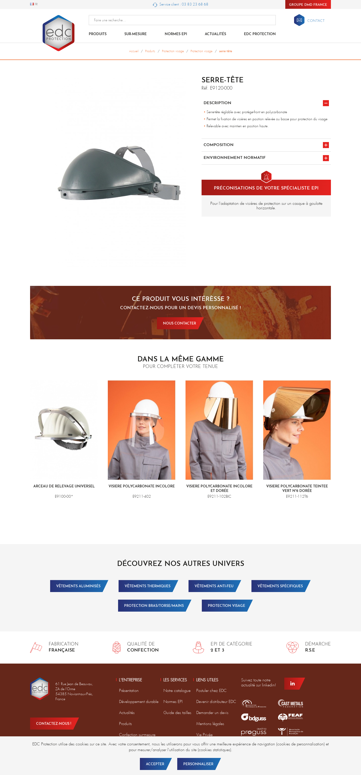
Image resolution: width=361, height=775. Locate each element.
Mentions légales (210, 723)
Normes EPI (176, 34)
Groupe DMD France (308, 5)
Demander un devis (212, 712)
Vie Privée (204, 734)
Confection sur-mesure (137, 734)
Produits (98, 34)
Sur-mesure (135, 34)
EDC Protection (260, 34)
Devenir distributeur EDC (216, 701)
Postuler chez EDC (211, 690)
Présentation (129, 690)
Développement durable (138, 701)
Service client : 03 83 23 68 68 (180, 4)
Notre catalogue (177, 690)
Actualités (215, 34)
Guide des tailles (177, 712)
